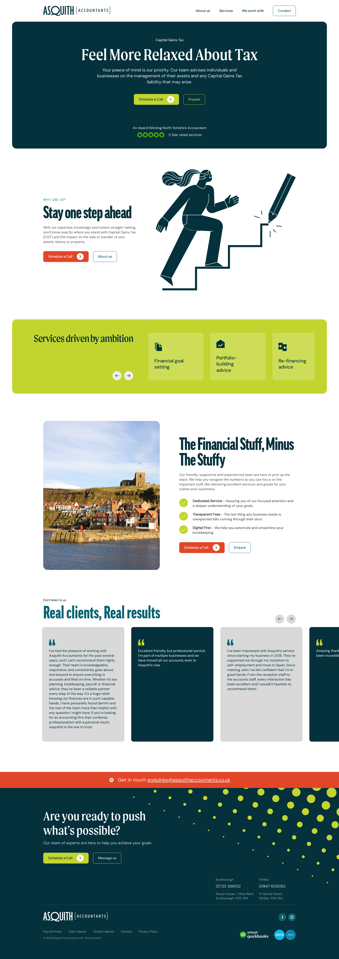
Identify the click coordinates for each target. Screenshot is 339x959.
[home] (77, 11)
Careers (126, 931)
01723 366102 (228, 886)
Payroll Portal (52, 931)
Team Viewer (77, 931)
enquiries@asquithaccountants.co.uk (188, 780)
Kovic (97, 938)
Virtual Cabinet (103, 931)
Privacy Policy (148, 931)
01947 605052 (272, 886)
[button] (203, 11)
